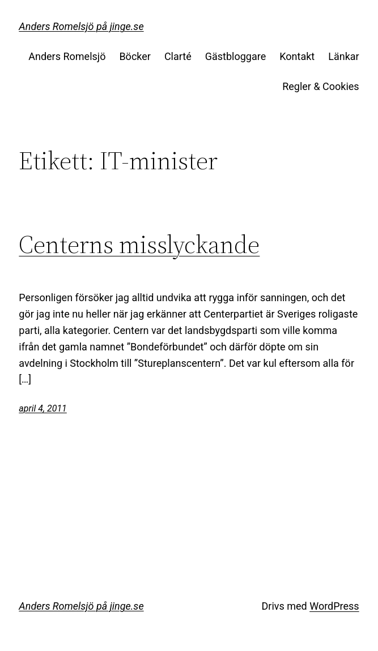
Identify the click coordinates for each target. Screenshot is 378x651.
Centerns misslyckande (139, 244)
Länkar (343, 56)
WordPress (334, 606)
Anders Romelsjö (66, 56)
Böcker (135, 56)
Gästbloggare (235, 56)
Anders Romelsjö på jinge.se (81, 26)
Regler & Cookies (320, 86)
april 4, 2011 (42, 408)
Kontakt (297, 56)
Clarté (178, 56)
